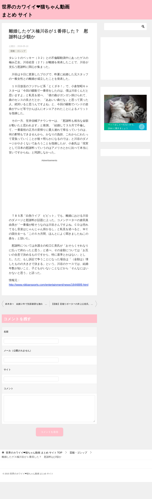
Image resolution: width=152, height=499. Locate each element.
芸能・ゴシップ (17, 51)
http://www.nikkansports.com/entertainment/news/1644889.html (48, 284)
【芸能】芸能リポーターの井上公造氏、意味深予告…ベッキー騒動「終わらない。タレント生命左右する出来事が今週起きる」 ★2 (74, 304)
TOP (34, 452)
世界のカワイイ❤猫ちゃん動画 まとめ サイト (36, 10)
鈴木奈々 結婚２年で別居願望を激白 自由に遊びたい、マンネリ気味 (27, 304)
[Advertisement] (49, 188)
